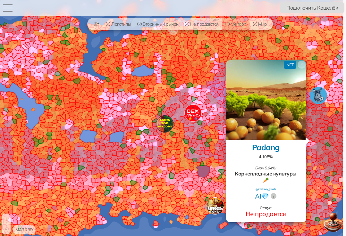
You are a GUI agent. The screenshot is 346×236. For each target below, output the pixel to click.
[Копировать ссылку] (231, 65)
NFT (290, 64)
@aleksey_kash (266, 189)
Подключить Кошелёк (312, 7)
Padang (266, 147)
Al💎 (262, 196)
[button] (215, 206)
